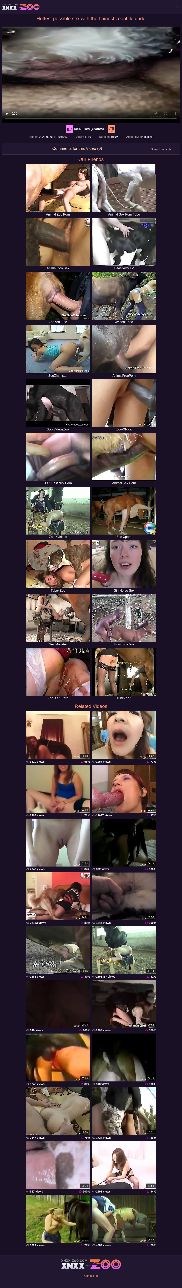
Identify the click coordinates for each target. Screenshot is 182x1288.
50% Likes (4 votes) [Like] (85, 129)
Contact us (91, 1275)
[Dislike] (112, 129)
